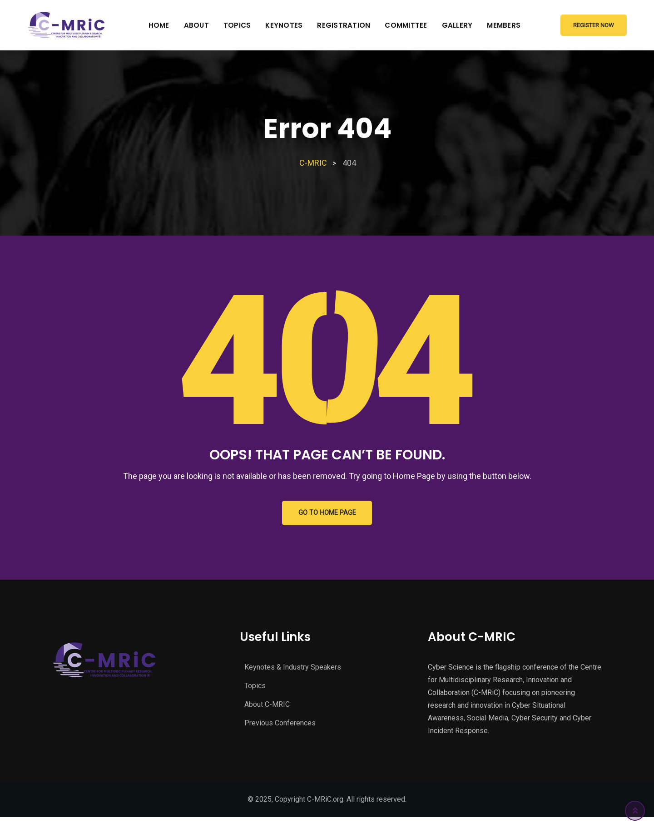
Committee (406, 25)
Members (503, 25)
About (196, 25)
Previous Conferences (280, 725)
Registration (343, 25)
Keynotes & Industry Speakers (292, 669)
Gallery (457, 25)
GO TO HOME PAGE (327, 514)
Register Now (593, 25)
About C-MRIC (267, 707)
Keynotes (283, 25)
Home (159, 25)
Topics (237, 25)
